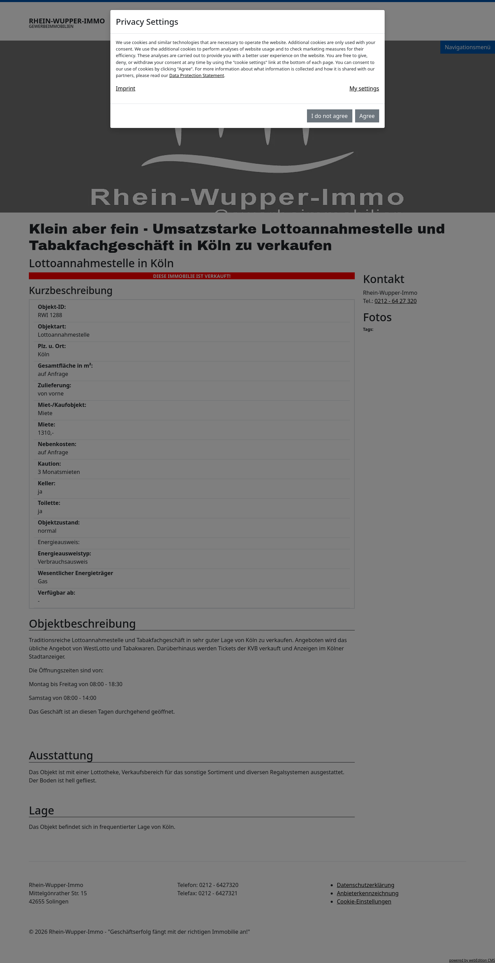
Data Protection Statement (196, 75)
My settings (364, 88)
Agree (367, 116)
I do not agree (329, 116)
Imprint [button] (125, 88)
